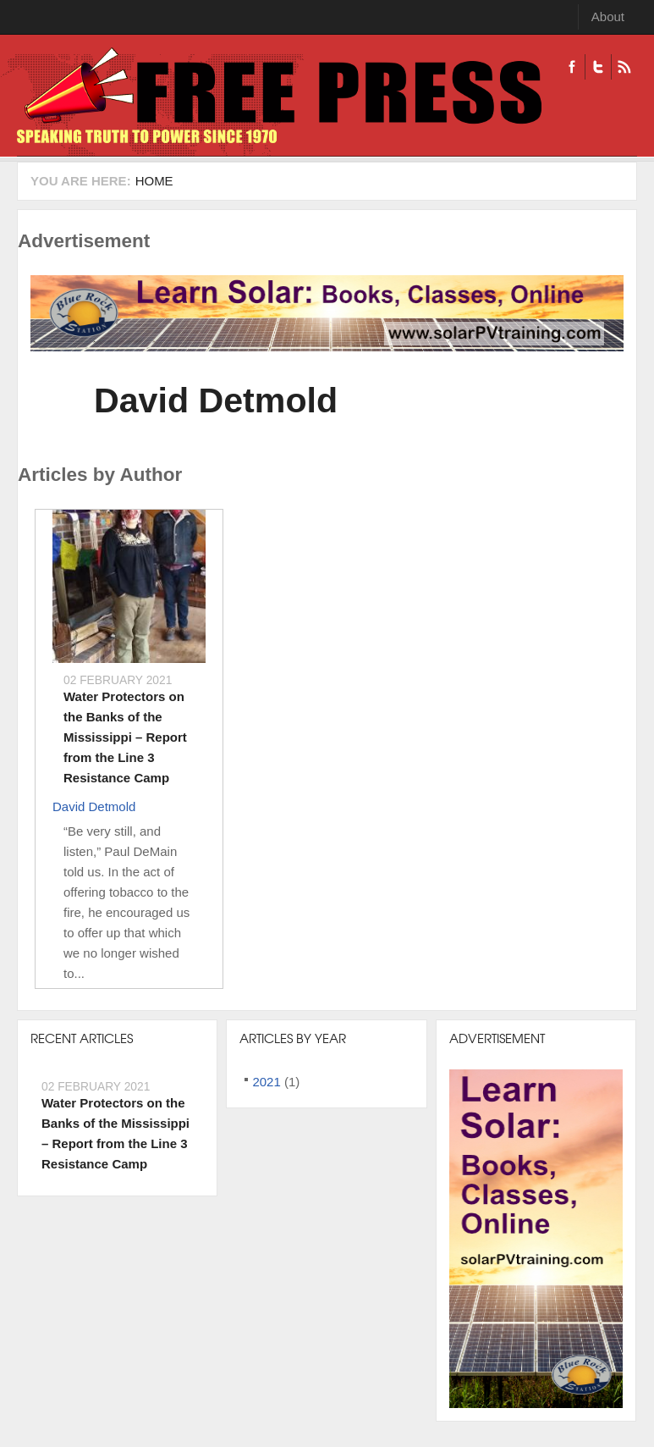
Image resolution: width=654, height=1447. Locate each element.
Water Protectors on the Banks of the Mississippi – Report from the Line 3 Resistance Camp (125, 737)
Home (154, 181)
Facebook (572, 67)
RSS (624, 67)
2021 (266, 1081)
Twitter (598, 67)
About (607, 16)
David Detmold (216, 400)
